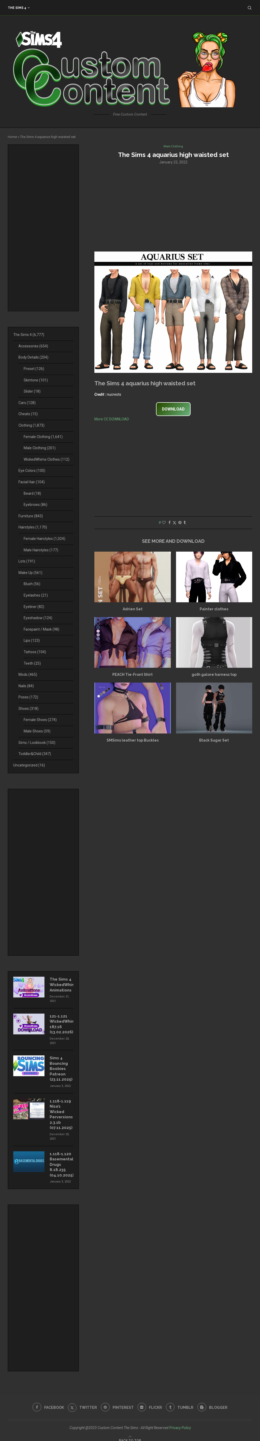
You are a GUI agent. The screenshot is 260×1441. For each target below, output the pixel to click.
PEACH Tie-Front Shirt (132, 675)
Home (12, 137)
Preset (34, 369)
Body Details (33, 357)
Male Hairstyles (41, 550)
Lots (26, 561)
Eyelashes (36, 595)
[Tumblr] (181, 1401)
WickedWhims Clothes (46, 459)
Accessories (33, 346)
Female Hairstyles (44, 539)
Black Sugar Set (214, 740)
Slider (32, 391)
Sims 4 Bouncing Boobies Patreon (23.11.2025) (60, 1066)
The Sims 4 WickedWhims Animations (61, 984)
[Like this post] (164, 523)
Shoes (28, 708)
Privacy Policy (180, 1422)
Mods (27, 674)
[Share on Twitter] (174, 523)
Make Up (30, 573)
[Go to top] (130, 1434)
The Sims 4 (17, 8)
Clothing (31, 425)
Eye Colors (31, 470)
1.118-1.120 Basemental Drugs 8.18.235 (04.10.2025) (61, 1159)
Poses (28, 697)
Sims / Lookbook (36, 743)
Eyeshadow (38, 618)
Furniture (30, 516)
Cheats (28, 414)
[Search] (249, 7)
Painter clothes (214, 609)
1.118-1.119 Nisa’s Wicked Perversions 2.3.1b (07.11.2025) (61, 1111)
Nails (26, 686)
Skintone (36, 380)
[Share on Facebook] (169, 523)
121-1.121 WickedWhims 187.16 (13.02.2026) (61, 1023)
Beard (32, 493)
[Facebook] (47, 1401)
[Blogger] (214, 1401)
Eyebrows (35, 505)
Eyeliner (34, 607)
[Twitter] (81, 1401)
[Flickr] (150, 1401)
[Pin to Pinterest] (179, 523)
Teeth (32, 663)
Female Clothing (43, 437)
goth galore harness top (214, 675)
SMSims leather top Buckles (133, 740)
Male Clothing (40, 448)
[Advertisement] (173, 207)
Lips (32, 640)
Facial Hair (31, 482)
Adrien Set (132, 609)
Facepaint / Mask (41, 629)
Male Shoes (37, 731)
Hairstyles (32, 527)
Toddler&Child (34, 754)
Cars (27, 403)
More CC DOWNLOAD (111, 420)
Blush (32, 584)
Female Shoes (40, 720)
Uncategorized (29, 765)
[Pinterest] (117, 1401)
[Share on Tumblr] (185, 523)
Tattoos (35, 652)
